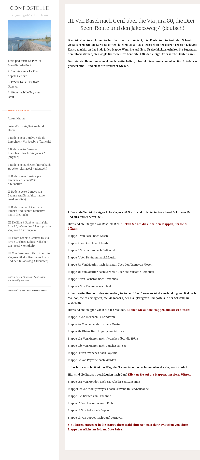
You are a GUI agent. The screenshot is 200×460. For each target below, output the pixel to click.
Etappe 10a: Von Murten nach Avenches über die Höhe (103, 338)
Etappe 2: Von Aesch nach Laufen (89, 243)
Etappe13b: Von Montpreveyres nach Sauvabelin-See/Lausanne (108, 389)
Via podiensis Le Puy (23, 61)
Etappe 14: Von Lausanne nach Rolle (90, 403)
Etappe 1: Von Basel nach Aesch (88, 236)
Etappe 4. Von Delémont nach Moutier (92, 257)
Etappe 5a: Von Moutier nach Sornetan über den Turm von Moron (110, 264)
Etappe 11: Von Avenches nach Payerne (92, 353)
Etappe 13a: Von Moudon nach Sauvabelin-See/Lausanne (104, 381)
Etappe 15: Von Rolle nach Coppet (89, 410)
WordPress (40, 290)
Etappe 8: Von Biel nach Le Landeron (91, 317)
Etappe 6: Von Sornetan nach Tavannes (93, 279)
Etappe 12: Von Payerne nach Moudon (92, 360)
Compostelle (29, 8)
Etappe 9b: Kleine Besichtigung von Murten (96, 331)
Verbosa (26, 290)
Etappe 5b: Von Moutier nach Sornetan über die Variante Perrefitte (111, 271)
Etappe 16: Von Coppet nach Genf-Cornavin (95, 417)
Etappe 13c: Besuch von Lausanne (89, 396)
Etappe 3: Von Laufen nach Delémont (91, 250)
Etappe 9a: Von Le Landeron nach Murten (94, 324)
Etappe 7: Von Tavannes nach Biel (89, 286)
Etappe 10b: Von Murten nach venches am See (97, 345)
